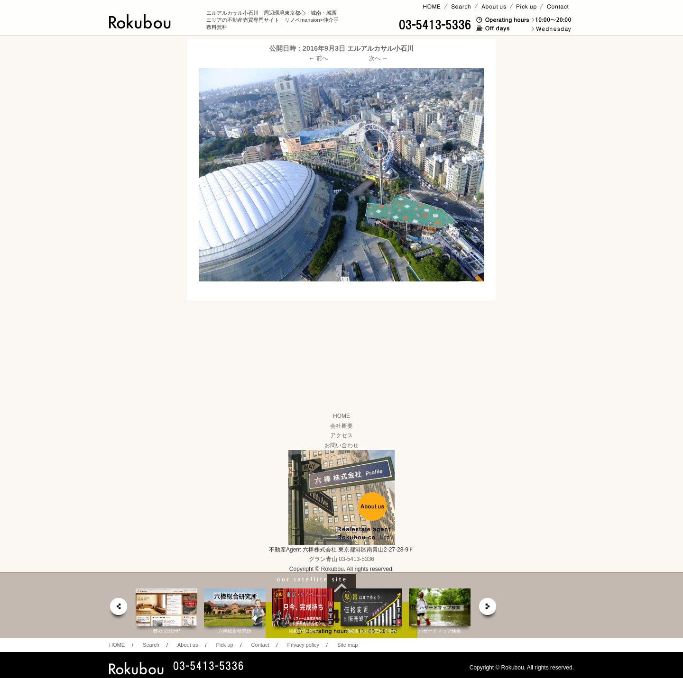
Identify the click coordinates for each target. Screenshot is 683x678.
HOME (341, 416)
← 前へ (318, 58)
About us (187, 645)
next (488, 609)
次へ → (378, 58)
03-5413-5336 (356, 559)
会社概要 (341, 426)
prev (118, 609)
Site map (347, 645)
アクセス (341, 435)
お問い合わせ (341, 445)
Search (151, 645)
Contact (260, 645)
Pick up (224, 645)
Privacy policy (303, 645)
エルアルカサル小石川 (380, 48)
